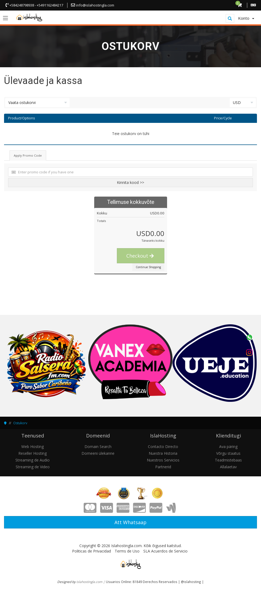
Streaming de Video (33, 466)
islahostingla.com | (91, 582)
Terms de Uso (127, 551)
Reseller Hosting (32, 453)
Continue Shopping (148, 267)
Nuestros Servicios (163, 460)
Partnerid (163, 466)
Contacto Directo (163, 446)
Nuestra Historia (163, 453)
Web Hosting (32, 446)
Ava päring (228, 446)
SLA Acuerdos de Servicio (165, 551)
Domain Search (97, 446)
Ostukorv (20, 423)
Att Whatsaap (130, 522)
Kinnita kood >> (130, 182)
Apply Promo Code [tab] (28, 155)
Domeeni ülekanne (98, 453)
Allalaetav (228, 466)
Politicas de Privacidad (91, 551)
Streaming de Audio (32, 460)
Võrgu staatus (228, 453)
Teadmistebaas (228, 460)
